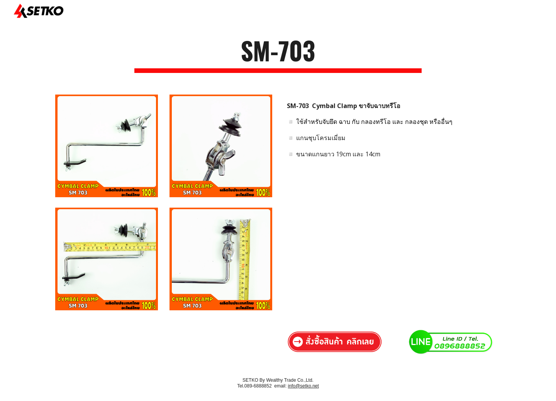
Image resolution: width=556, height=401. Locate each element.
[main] (278, 54)
